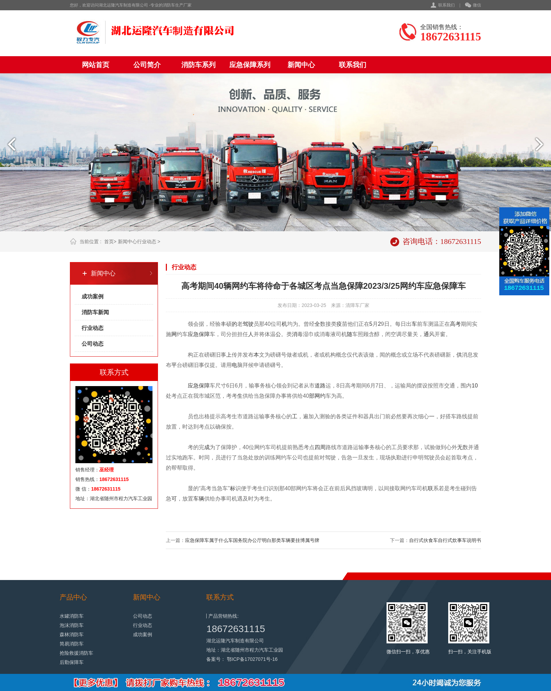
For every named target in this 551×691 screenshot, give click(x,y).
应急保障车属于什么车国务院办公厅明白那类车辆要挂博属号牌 (252, 540)
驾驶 (248, 324)
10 (475, 385)
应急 (193, 334)
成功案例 (92, 296)
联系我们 (446, 5)
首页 (109, 241)
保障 (204, 334)
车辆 (198, 499)
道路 (320, 385)
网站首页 (95, 65)
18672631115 (235, 629)
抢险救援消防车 (76, 653)
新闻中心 (301, 65)
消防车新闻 (95, 312)
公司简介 (147, 65)
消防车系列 (198, 65)
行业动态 (146, 241)
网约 (320, 396)
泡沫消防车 (72, 625)
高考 (455, 324)
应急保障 (199, 385)
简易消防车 (72, 643)
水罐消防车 (72, 616)
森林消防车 (72, 634)
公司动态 (92, 344)
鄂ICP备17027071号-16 (252, 659)
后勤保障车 (72, 662)
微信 (473, 5)
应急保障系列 (249, 65)
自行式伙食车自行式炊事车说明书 (445, 540)
